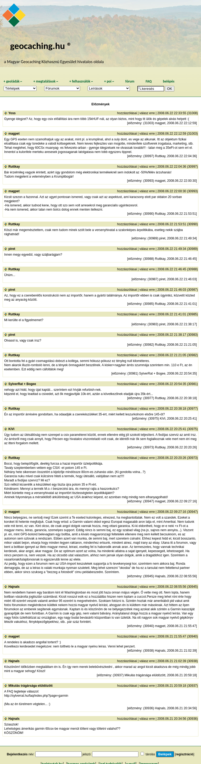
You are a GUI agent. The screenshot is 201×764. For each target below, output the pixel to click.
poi (109, 81)
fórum (130, 81)
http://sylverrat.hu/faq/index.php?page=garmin (36, 695)
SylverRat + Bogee (22, 384)
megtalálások (45, 81)
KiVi (11, 429)
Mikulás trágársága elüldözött (30, 686)
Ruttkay (14, 166)
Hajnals (14, 587)
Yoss (12, 113)
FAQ (149, 81)
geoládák (12, 81)
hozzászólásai (127, 113)
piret (11, 249)
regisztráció (184, 754)
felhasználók (81, 81)
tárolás (150, 754)
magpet (14, 133)
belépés (168, 81)
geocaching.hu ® (41, 45)
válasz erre (147, 113)
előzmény (134, 123)
